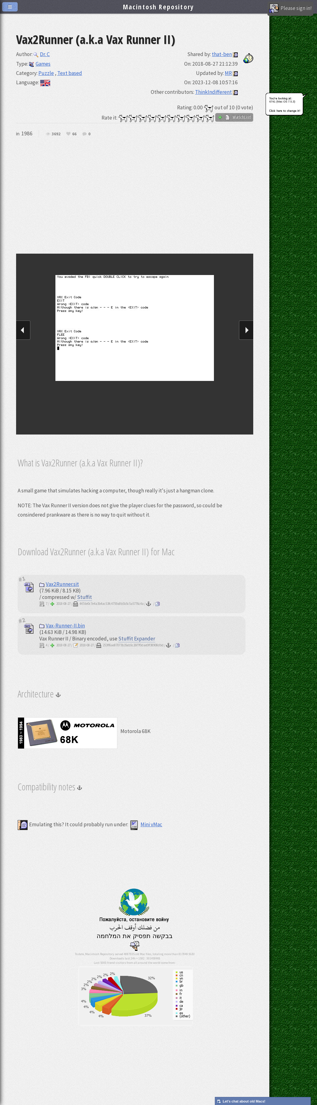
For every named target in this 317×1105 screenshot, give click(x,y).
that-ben (222, 54)
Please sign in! (290, 9)
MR (228, 73)
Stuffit (84, 597)
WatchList (234, 117)
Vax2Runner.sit (59, 584)
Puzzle (46, 73)
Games (39, 63)
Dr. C (41, 54)
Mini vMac (145, 824)
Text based (69, 73)
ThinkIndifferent (213, 92)
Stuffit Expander (136, 638)
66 (74, 134)
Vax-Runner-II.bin (62, 625)
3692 (56, 134)
